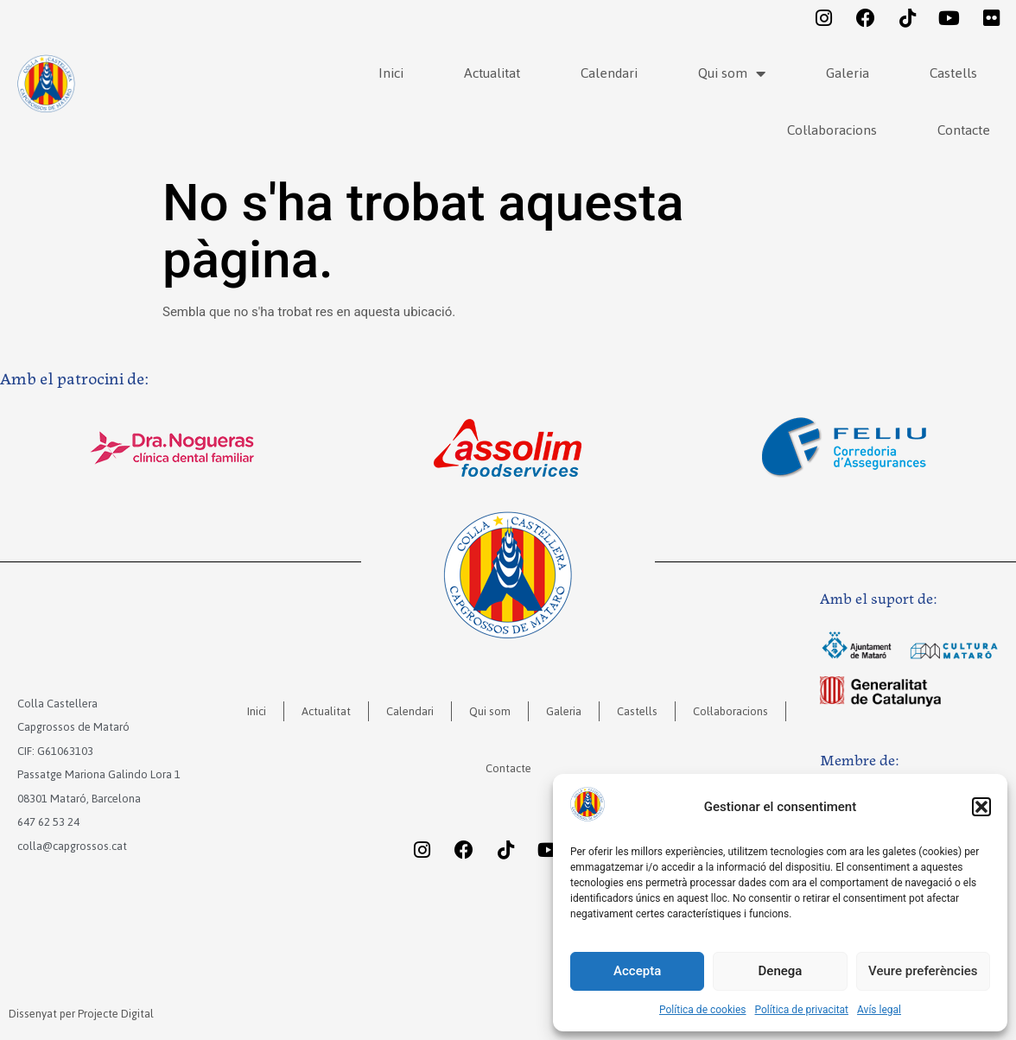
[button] (981, 806)
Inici (390, 73)
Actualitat (492, 73)
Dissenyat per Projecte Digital (81, 1013)
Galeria (847, 73)
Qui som (731, 73)
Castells (953, 73)
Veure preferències (922, 971)
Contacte (963, 130)
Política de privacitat (802, 1010)
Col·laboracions (832, 130)
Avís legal (879, 1010)
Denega (781, 971)
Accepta (637, 971)
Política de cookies (702, 1010)
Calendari (609, 73)
